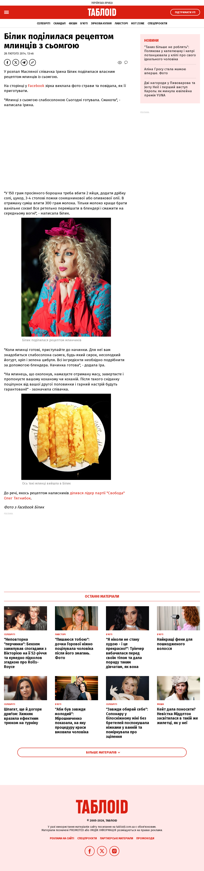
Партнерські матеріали (116, 838)
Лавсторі (121, 23)
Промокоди (145, 838)
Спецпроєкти (157, 23)
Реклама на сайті (62, 838)
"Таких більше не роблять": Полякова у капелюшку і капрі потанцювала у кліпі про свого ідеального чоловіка (170, 53)
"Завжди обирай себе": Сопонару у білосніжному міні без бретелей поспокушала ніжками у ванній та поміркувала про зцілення (127, 723)
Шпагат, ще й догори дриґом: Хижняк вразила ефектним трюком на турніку (23, 716)
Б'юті (84, 23)
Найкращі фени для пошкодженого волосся (174, 644)
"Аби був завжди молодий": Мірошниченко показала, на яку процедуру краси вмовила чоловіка (71, 720)
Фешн (73, 23)
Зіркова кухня (101, 23)
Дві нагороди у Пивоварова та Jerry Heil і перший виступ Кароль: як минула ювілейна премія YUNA (169, 89)
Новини (151, 40)
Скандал (59, 23)
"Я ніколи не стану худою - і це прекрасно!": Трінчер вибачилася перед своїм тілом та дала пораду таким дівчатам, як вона (125, 653)
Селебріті (43, 23)
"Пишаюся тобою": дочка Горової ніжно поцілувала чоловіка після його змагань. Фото (74, 648)
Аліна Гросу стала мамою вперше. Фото (165, 71)
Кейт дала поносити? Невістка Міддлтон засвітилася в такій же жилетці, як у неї (177, 716)
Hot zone (137, 23)
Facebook (36, 85)
